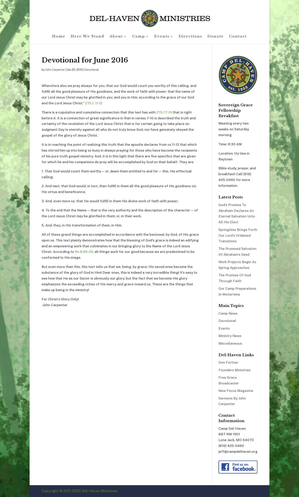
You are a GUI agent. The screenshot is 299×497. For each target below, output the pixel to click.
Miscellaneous (230, 343)
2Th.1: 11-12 (93, 103)
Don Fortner (228, 362)
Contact (238, 36)
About (116, 36)
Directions (190, 36)
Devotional (92, 69)
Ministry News (229, 336)
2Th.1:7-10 (164, 112)
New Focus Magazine (235, 391)
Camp (138, 36)
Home (58, 36)
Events (161, 36)
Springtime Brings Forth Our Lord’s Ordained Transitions (237, 235)
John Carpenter (55, 69)
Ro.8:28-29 (84, 252)
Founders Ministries (234, 370)
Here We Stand (87, 36)
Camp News (227, 313)
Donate (215, 36)
